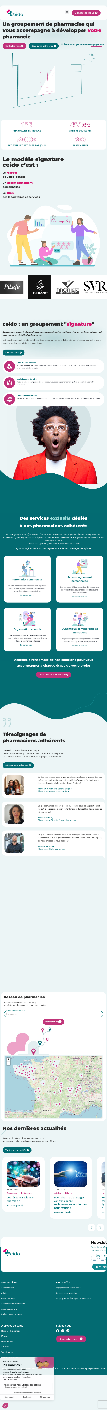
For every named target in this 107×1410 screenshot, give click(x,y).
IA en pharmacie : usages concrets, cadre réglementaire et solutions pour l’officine (70, 1203)
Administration (7, 1287)
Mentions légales (8, 1368)
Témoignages (7, 1352)
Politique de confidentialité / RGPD (32, 1368)
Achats (4, 1293)
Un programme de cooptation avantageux (74, 1298)
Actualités (5, 1346)
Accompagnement (9, 1309)
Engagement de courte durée (68, 1287)
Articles (57, 1193)
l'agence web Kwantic (97, 1368)
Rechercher (15, 1010)
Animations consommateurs (13, 1303)
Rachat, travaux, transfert (11, 1314)
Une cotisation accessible (66, 1293)
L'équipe (4, 1336)
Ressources (12, 1193)
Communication (8, 1298)
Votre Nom (98, 1255)
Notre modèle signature (11, 1331)
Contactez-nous (69, 1339)
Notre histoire (7, 1341)
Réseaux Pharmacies (10, 1357)
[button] (67, 12)
